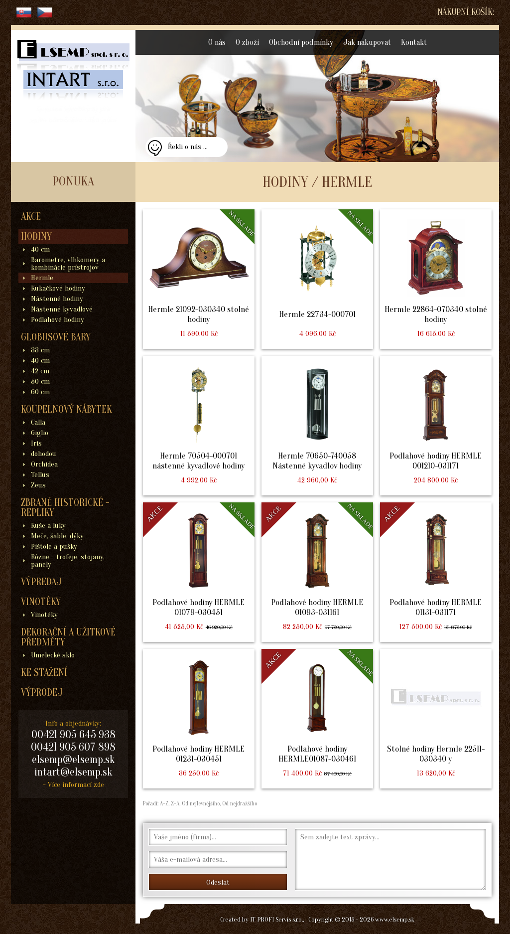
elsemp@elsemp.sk (73, 759)
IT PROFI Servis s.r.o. (276, 919)
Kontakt (414, 42)
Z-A (175, 803)
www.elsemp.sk (394, 919)
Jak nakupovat (367, 42)
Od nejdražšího (239, 803)
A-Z (163, 803)
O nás (217, 42)
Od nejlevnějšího (200, 803)
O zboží (247, 42)
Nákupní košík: (465, 12)
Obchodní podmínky (301, 42)
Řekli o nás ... (188, 147)
